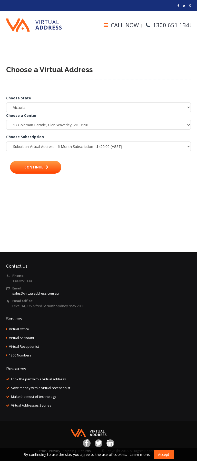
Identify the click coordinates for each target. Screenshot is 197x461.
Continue (36, 167)
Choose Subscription (25, 136)
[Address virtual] (184, 5)
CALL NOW (125, 25)
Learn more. (140, 454)
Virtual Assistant (21, 337)
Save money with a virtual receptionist (40, 387)
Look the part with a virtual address (38, 379)
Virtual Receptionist (24, 346)
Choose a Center (21, 115)
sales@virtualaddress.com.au (35, 293)
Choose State (18, 98)
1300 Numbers (20, 355)
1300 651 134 (171, 25)
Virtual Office (19, 329)
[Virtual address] (178, 5)
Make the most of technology (33, 396)
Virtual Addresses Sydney (31, 405)
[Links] (190, 5)
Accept (163, 454)
